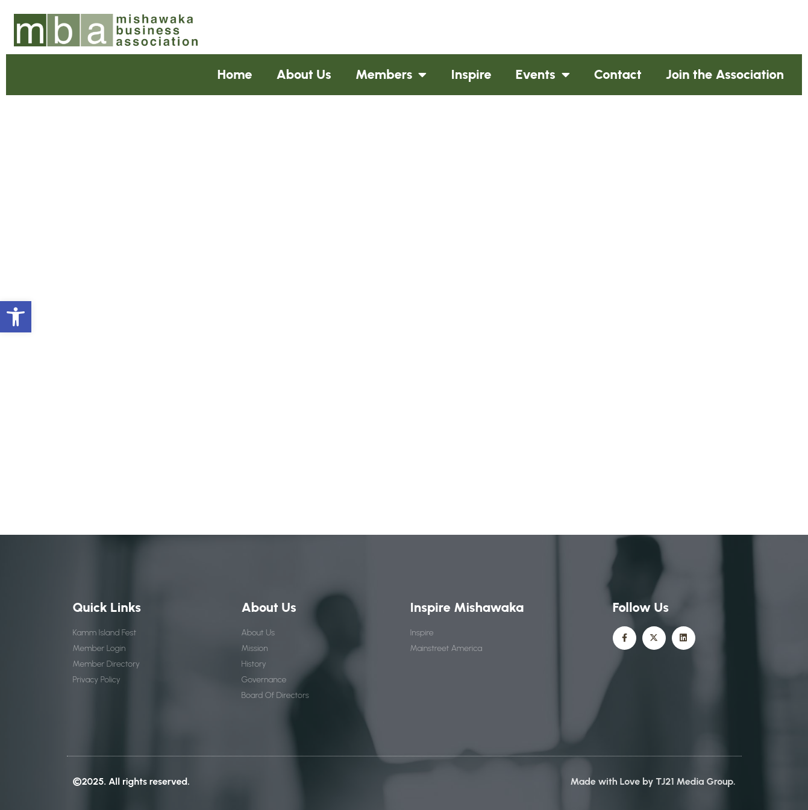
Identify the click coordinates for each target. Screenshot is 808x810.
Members (391, 74)
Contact (618, 74)
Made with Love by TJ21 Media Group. (653, 781)
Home (235, 74)
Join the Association (725, 74)
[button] (15, 316)
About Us (304, 74)
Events (543, 74)
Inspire (471, 74)
